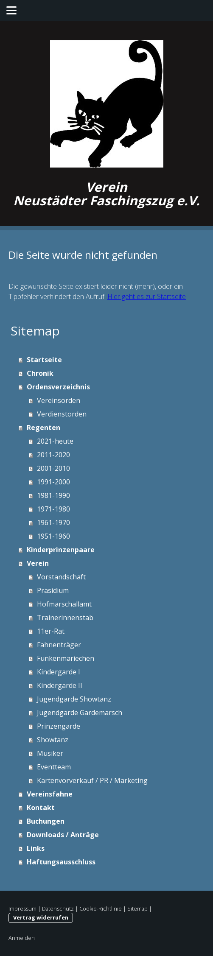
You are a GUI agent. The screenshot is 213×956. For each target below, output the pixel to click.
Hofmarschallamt (64, 604)
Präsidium (53, 590)
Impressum (22, 908)
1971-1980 (53, 509)
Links (36, 848)
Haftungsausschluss (61, 862)
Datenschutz (58, 908)
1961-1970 (53, 522)
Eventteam (54, 767)
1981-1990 (53, 495)
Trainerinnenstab (65, 617)
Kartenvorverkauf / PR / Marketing (92, 780)
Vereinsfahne (50, 794)
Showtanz (52, 739)
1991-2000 (53, 481)
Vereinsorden (58, 400)
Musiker (50, 753)
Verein (38, 563)
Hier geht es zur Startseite (146, 296)
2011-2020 (53, 454)
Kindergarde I (58, 671)
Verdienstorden (62, 414)
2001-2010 (53, 468)
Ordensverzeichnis (58, 386)
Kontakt (41, 807)
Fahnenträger (59, 644)
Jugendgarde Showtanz (74, 699)
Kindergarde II (59, 685)
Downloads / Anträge (63, 834)
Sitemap (137, 908)
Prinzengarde (58, 726)
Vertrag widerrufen (40, 917)
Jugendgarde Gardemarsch (79, 712)
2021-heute (55, 441)
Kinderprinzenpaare (61, 549)
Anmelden (21, 938)
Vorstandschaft (61, 576)
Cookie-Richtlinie (100, 908)
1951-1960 (53, 536)
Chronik (40, 373)
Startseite (44, 359)
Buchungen (45, 821)
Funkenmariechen (65, 658)
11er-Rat (50, 631)
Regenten (43, 427)
